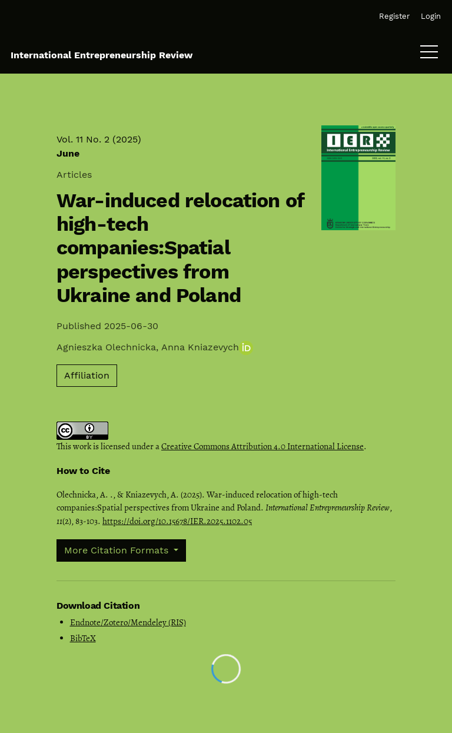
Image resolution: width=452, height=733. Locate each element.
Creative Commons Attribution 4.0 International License (262, 446)
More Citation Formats (117, 550)
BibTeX (83, 638)
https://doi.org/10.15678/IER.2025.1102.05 (177, 521)
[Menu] (429, 55)
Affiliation (86, 375)
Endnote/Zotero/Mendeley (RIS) (128, 622)
